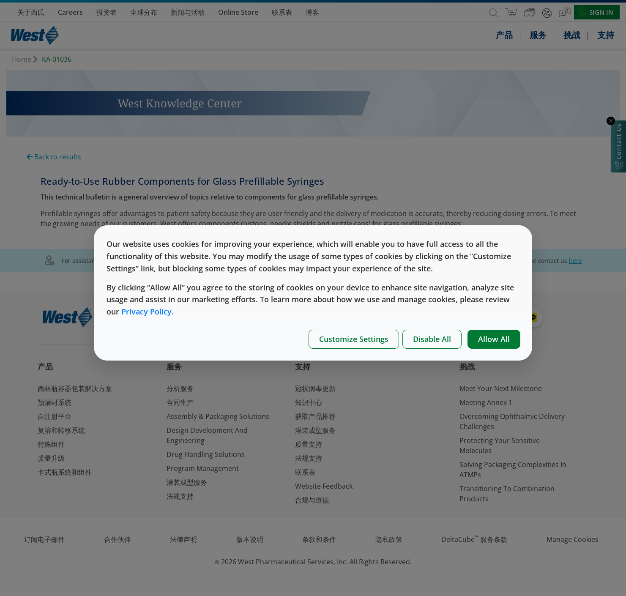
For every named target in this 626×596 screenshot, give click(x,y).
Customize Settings (353, 339)
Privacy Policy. (147, 311)
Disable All (432, 339)
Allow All (494, 339)
